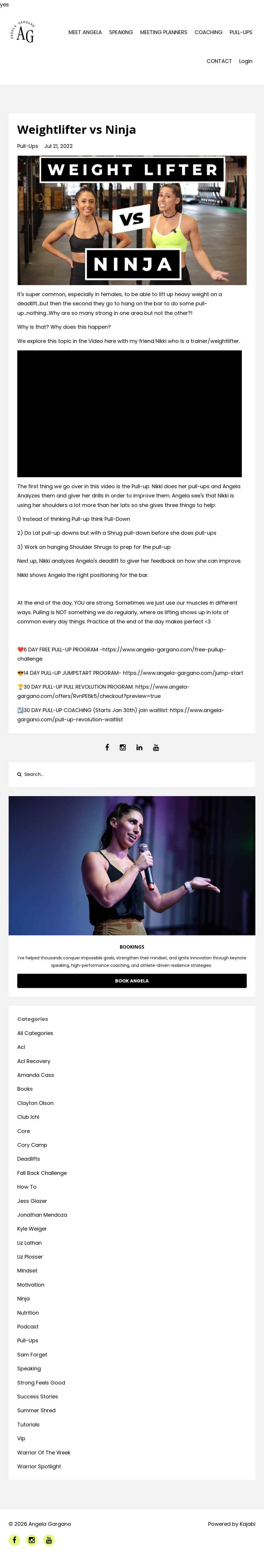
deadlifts (28, 1158)
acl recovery (33, 1061)
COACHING (209, 32)
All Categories (35, 1033)
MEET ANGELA (85, 32)
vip (21, 1438)
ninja (23, 1298)
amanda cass (35, 1075)
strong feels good (41, 1382)
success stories (37, 1396)
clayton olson (35, 1103)
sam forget (32, 1354)
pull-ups (27, 146)
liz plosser (30, 1256)
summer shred (36, 1410)
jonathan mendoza (42, 1214)
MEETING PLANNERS (163, 32)
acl (21, 1047)
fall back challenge (42, 1173)
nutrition (28, 1312)
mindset (27, 1270)
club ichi (28, 1117)
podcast (28, 1326)
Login (245, 61)
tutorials (28, 1424)
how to (27, 1186)
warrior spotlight (39, 1466)
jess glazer (32, 1201)
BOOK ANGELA (132, 981)
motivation (30, 1284)
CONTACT (219, 61)
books (25, 1088)
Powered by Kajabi (231, 1524)
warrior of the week (44, 1452)
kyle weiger (32, 1228)
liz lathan (29, 1242)
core (23, 1131)
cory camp (32, 1145)
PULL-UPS (241, 32)
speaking (29, 1368)
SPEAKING (121, 32)
